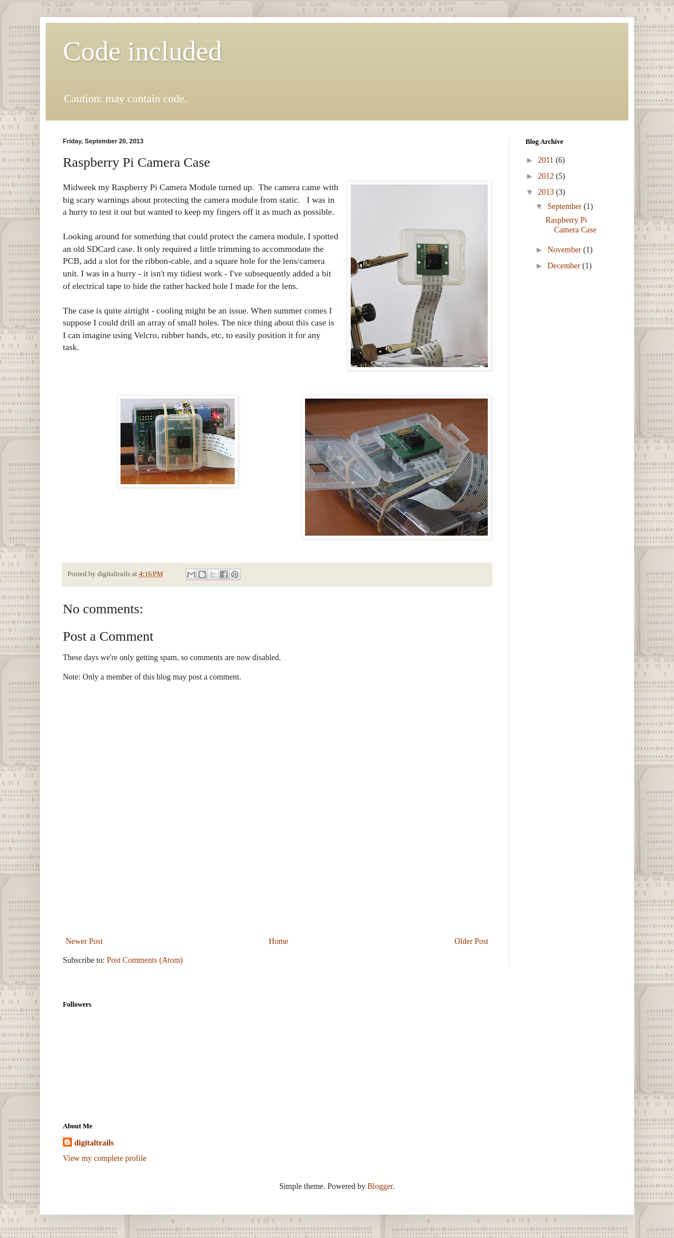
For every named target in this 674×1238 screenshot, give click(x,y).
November (565, 250)
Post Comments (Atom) (145, 960)
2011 (547, 160)
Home (278, 941)
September (565, 206)
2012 (547, 176)
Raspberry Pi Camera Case (570, 225)
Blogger (379, 1186)
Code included (142, 51)
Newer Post (84, 941)
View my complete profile (105, 1158)
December (564, 266)
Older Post (472, 941)
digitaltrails (94, 1143)
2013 (547, 192)
